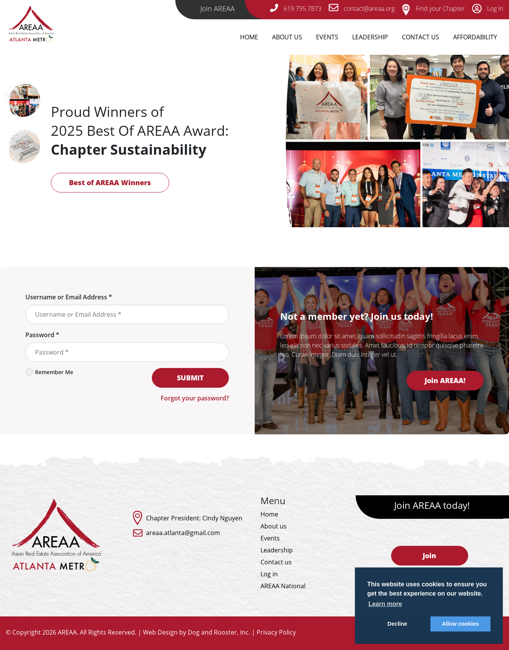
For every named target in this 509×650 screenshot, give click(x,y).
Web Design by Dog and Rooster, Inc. (196, 632)
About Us (287, 37)
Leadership (370, 37)
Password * (42, 335)
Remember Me (49, 372)
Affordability (475, 37)
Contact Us (420, 37)
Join (429, 555)
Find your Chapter (433, 8)
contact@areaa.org (362, 8)
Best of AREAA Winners (110, 182)
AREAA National (283, 586)
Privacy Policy (276, 632)
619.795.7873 (295, 8)
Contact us (276, 562)
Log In (487, 8)
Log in (269, 574)
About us (273, 526)
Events (327, 37)
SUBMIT (190, 377)
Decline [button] (397, 624)
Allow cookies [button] (460, 624)
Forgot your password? (195, 398)
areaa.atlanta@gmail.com (183, 532)
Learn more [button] (385, 604)
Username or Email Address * (68, 297)
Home (249, 37)
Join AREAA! (445, 380)
